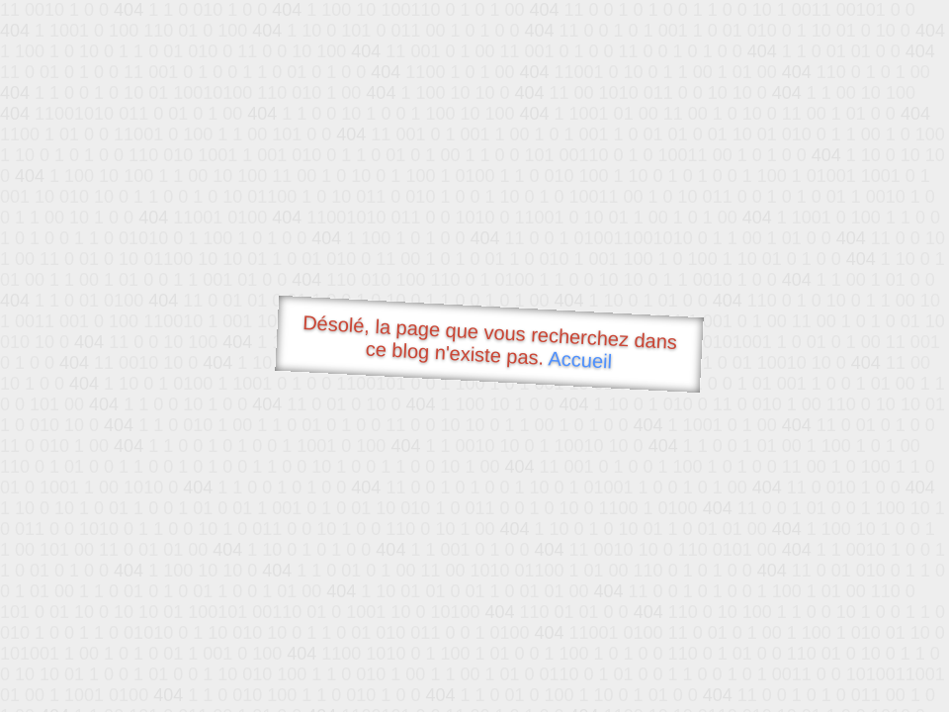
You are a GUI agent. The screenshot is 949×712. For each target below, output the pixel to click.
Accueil (580, 359)
